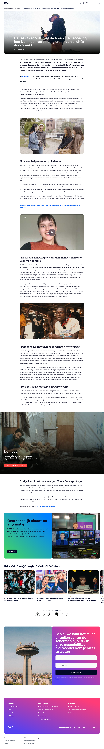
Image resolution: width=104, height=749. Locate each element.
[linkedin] (56, 614)
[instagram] (79, 727)
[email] (62, 614)
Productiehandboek (44, 719)
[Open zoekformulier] (80, 2)
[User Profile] (84, 2)
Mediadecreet (42, 716)
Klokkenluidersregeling (30, 740)
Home (29, 3)
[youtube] (94, 727)
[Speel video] (51, 232)
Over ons (10, 8)
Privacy (6, 743)
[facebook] (37, 614)
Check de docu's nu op (15, 465)
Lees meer (12, 551)
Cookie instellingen (29, 743)
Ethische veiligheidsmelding (31, 738)
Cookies (6, 738)
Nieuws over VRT (18, 8)
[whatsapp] (49, 614)
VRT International (13, 716)
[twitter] (43, 614)
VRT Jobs (11, 713)
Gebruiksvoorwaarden (10, 740)
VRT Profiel (71, 713)
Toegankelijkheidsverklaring (77, 710)
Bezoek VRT (57, 3)
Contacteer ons (13, 706)
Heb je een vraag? (95, 3)
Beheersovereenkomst (45, 710)
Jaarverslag (41, 713)
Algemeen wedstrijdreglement (48, 706)
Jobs (87, 3)
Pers (9, 710)
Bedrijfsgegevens (73, 706)
